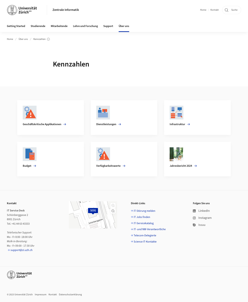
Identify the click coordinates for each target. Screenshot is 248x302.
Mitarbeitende (59, 26)
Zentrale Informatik (66, 10)
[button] (113, 205)
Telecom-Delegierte (145, 235)
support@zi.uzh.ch (22, 250)
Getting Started (16, 26)
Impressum (40, 294)
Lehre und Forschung (85, 26)
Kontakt (214, 10)
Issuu (199, 225)
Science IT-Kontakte (145, 242)
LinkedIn (201, 211)
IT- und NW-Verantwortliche (150, 229)
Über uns (23, 39)
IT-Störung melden (144, 211)
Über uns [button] (124, 26)
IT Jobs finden (142, 217)
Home (203, 10)
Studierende (38, 26)
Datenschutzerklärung (70, 294)
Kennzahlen (41, 39)
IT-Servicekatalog (144, 223)
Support (108, 26)
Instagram (202, 218)
